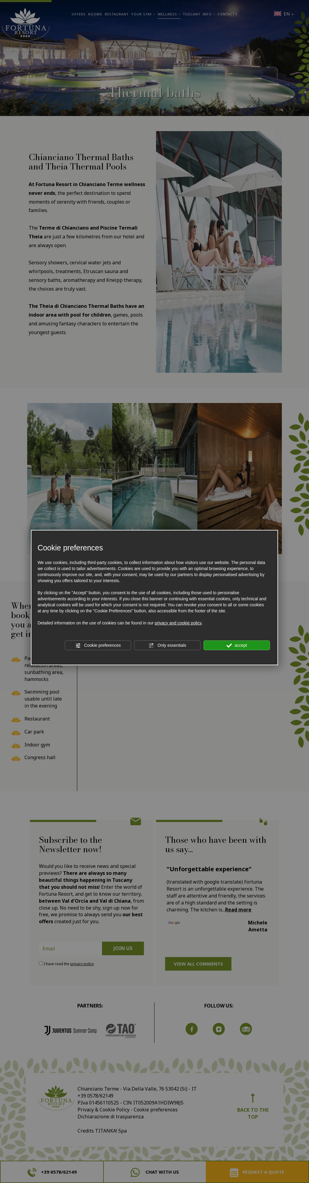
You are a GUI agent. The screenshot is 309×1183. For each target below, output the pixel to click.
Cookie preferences (98, 645)
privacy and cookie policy (178, 623)
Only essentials (167, 645)
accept (237, 645)
